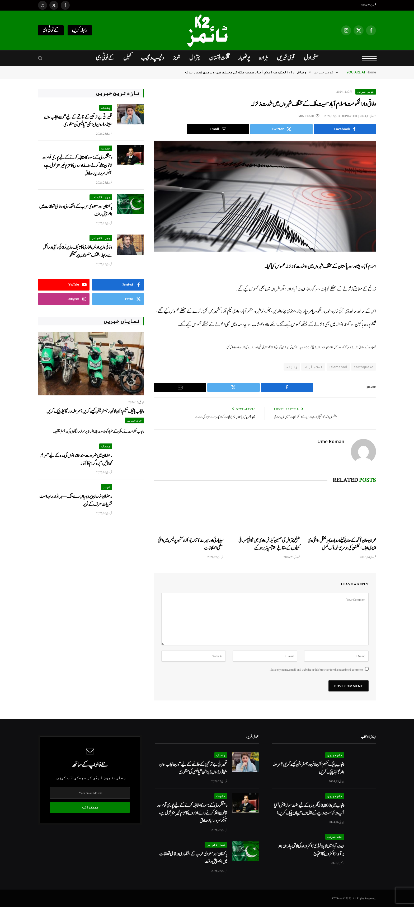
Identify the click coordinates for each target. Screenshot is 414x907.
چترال (194, 58)
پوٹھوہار (244, 58)
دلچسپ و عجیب (152, 58)
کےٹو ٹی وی (51, 30)
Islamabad (338, 366)
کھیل (127, 58)
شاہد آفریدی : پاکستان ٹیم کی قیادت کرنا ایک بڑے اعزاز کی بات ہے (225, 417)
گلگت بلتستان (219, 58)
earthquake (363, 366)
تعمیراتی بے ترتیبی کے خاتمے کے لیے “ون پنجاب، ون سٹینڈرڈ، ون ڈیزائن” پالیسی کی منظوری (78, 121)
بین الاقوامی (101, 197)
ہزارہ (263, 58)
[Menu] (369, 58)
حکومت (105, 148)
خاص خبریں (134, 420)
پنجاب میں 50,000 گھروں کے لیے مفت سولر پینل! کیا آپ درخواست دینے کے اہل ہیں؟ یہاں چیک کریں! (309, 809)
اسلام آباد (313, 366)
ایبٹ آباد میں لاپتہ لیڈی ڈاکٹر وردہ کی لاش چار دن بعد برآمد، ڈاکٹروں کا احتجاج (311, 849)
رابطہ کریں (79, 30)
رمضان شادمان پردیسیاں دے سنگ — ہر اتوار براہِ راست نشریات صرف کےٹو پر (75, 500)
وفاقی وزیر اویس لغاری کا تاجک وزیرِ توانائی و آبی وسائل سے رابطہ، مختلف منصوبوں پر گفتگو (77, 251)
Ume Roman (330, 441)
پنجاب (105, 108)
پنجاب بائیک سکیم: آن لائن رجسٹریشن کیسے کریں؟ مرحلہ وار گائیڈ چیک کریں (95, 411)
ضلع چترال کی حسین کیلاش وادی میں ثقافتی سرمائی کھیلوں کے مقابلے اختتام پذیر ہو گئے (269, 544)
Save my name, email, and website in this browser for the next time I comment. (316, 669)
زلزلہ (291, 366)
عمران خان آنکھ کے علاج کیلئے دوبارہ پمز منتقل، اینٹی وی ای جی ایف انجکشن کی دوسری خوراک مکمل (342, 544)
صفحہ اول (311, 58)
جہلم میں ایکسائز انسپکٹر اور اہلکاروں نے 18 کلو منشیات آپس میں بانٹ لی (305, 417)
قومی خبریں (286, 58)
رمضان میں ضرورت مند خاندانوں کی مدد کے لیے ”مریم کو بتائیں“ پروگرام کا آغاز (76, 459)
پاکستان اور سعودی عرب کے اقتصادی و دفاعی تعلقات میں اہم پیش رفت (75, 210)
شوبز (176, 58)
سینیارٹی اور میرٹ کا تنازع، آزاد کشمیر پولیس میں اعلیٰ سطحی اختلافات (190, 544)
